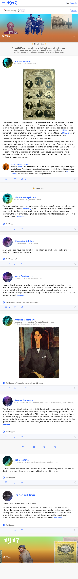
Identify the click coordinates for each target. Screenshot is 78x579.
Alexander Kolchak (24, 241)
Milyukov (66, 133)
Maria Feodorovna (23, 276)
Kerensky (27, 209)
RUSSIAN (73, 10)
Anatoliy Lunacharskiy (20, 164)
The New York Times (24, 495)
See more (21, 216)
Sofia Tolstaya (21, 460)
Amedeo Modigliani (24, 320)
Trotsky (14, 173)
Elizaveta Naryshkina (25, 197)
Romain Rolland (22, 61)
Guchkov (63, 130)
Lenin (68, 171)
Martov (20, 167)
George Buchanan (23, 400)
